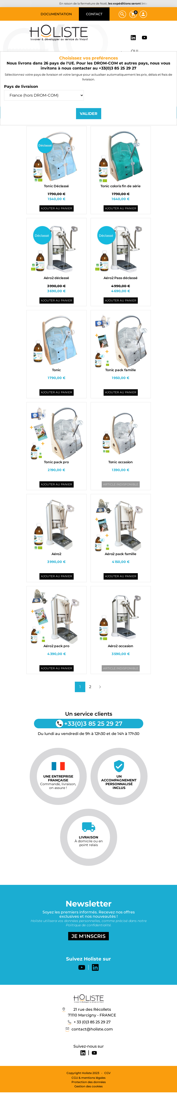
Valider (88, 113)
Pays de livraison (21, 86)
